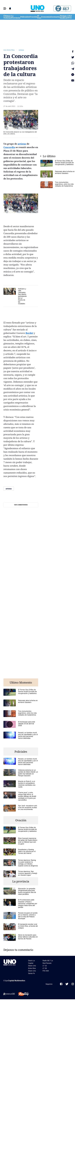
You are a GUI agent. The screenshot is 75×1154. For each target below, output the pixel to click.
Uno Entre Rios (9, 50)
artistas (21, 50)
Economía (46, 17)
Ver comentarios (21, 505)
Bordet (29, 333)
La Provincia (15, 17)
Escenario (55, 17)
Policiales (24, 17)
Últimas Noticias (7, 17)
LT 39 (68, 17)
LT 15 (71, 17)
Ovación (33, 17)
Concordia (9, 147)
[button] (4, 8)
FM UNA (46, 971)
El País (39, 17)
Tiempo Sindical (63, 17)
